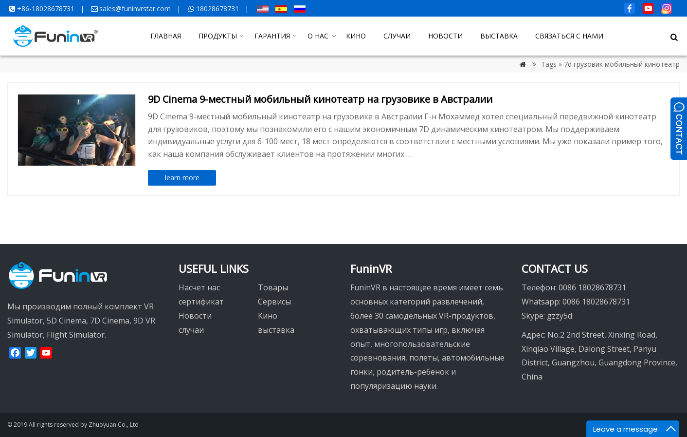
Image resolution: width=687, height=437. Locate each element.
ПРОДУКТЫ (218, 35)
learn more (182, 177)
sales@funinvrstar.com (135, 8)
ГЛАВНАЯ (165, 35)
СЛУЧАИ (397, 35)
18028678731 (217, 8)
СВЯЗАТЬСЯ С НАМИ (569, 35)
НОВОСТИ (445, 35)
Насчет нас (199, 287)
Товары (273, 287)
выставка (276, 329)
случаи (191, 329)
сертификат (201, 301)
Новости (195, 315)
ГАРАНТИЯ (272, 35)
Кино (267, 315)
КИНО (356, 35)
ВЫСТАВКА (499, 35)
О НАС (317, 35)
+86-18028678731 (45, 8)
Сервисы (274, 301)
